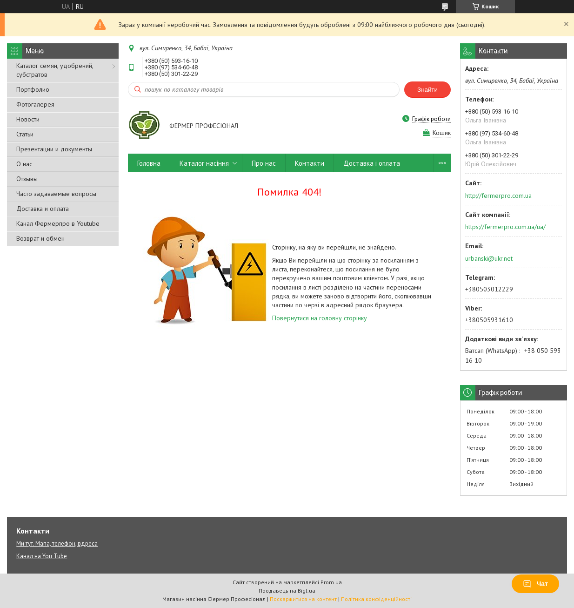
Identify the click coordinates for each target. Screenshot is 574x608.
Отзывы (27, 179)
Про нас (264, 163)
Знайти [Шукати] (427, 89)
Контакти (309, 163)
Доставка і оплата (371, 163)
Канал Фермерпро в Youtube (58, 223)
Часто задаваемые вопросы (56, 193)
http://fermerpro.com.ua (498, 195)
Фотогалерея (35, 104)
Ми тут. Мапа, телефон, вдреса (57, 543)
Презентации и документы (54, 149)
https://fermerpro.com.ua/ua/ (505, 227)
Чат (535, 584)
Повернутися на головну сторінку (319, 318)
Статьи (24, 134)
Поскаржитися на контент (303, 598)
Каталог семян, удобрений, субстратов (54, 70)
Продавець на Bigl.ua (287, 590)
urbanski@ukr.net (489, 258)
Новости (28, 119)
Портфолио (32, 89)
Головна (148, 163)
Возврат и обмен (40, 238)
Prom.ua (331, 582)
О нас (24, 164)
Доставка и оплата (42, 208)
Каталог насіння (204, 163)
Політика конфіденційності (376, 598)
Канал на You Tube (41, 556)
